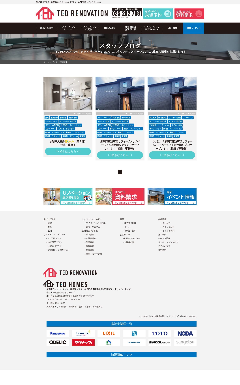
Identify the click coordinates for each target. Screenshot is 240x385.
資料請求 (162, 250)
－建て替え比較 (129, 223)
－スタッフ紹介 (167, 227)
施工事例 (162, 234)
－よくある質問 (167, 230)
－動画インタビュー (131, 238)
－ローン (126, 227)
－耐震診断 (89, 250)
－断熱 (49, 227)
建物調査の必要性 (90, 230)
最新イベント (194, 28)
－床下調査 (89, 234)
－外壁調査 (89, 242)
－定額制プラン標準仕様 (57, 250)
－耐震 (49, 223)
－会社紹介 (166, 223)
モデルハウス (164, 246)
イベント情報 (164, 238)
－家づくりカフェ (92, 227)
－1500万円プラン (54, 246)
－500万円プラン (53, 238)
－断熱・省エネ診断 (93, 253)
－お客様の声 (128, 242)
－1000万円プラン (54, 242)
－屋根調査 (89, 246)
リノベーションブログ (168, 242)
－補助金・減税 (129, 230)
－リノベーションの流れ (95, 223)
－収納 (49, 230)
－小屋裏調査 (90, 238)
